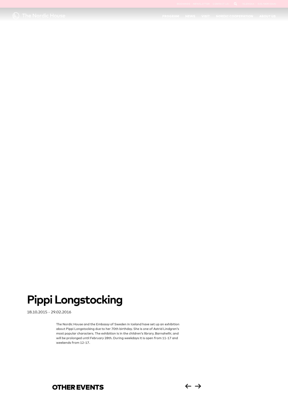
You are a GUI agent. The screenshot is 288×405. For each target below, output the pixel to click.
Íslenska (248, 3)
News (190, 16)
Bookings (183, 3)
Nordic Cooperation (234, 16)
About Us (267, 16)
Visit (205, 16)
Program (170, 16)
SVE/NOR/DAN (267, 3)
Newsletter (201, 3)
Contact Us (221, 3)
